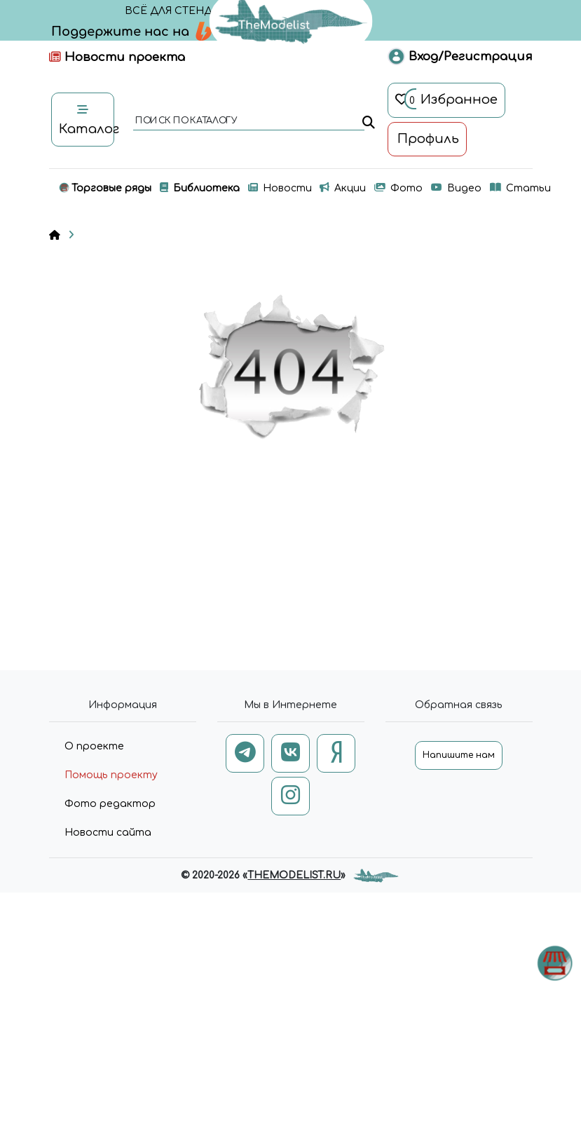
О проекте (94, 746)
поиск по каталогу (185, 121)
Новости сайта (107, 832)
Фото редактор (110, 804)
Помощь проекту (111, 775)
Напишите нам (459, 755)
